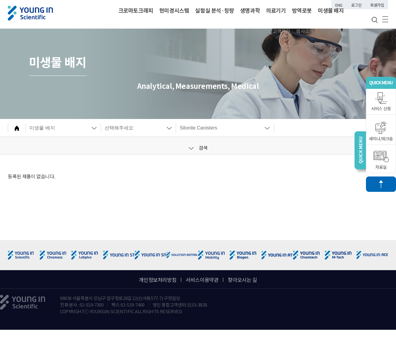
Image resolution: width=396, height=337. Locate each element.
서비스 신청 (381, 101)
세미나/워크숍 (381, 131)
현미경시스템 (174, 10)
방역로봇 (302, 10)
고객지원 (281, 31)
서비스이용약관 (202, 279)
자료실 (381, 160)
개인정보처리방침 (157, 279)
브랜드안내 (331, 31)
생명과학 (250, 10)
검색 (198, 147)
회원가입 (377, 5)
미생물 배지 (331, 10)
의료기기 (276, 10)
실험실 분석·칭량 (214, 10)
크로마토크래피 (135, 10)
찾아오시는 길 (242, 279)
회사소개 (304, 31)
